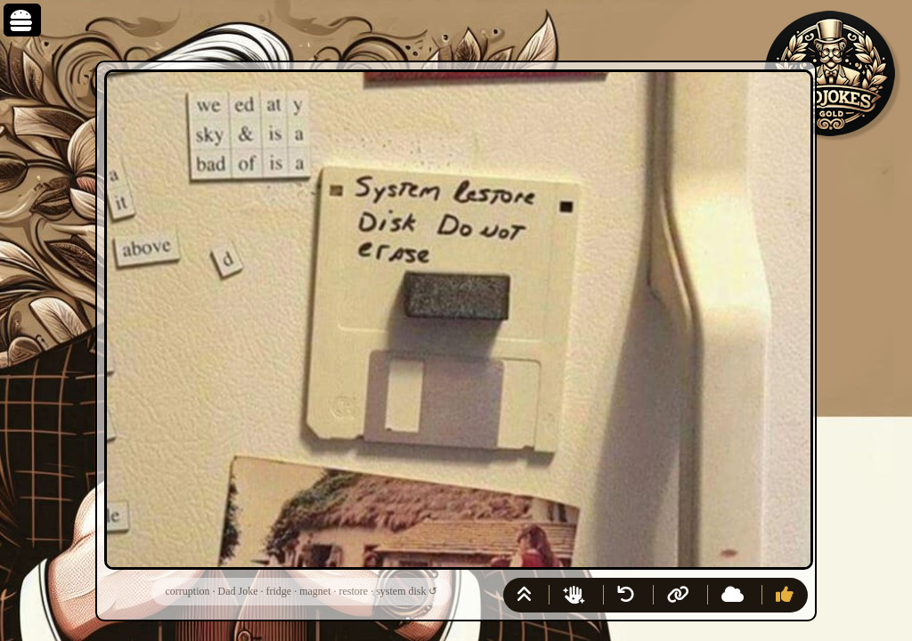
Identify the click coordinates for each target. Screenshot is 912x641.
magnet (314, 591)
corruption (188, 591)
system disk (401, 591)
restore (353, 591)
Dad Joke (238, 591)
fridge (279, 591)
